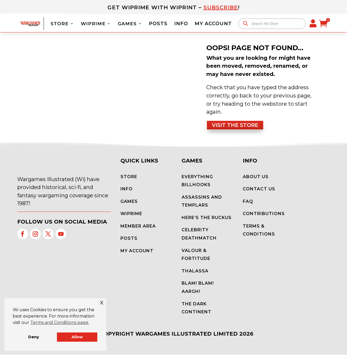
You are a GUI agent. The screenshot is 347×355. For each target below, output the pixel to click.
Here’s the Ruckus (207, 217)
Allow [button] (77, 337)
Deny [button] (33, 337)
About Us (256, 176)
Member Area (138, 226)
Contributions (264, 213)
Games (130, 23)
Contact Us (259, 189)
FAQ (248, 201)
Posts (158, 24)
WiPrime (96, 23)
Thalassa (195, 271)
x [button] (102, 302)
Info (181, 24)
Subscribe (220, 7)
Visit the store (236, 125)
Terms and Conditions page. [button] (59, 322)
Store (62, 23)
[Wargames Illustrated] (30, 23)
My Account (213, 24)
